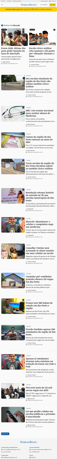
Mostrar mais (5, 434)
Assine (52, 4)
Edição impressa (17, 1)
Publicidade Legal (44, 1)
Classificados (9, 1)
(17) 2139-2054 (6, 452)
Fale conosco (52, 1)
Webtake (32, 457)
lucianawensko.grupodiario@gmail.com (40, 449)
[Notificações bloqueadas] (37, 4)
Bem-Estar (3, 1)
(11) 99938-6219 (34, 452)
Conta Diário (43, 4)
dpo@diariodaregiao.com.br (9, 457)
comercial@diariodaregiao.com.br (10, 449)
